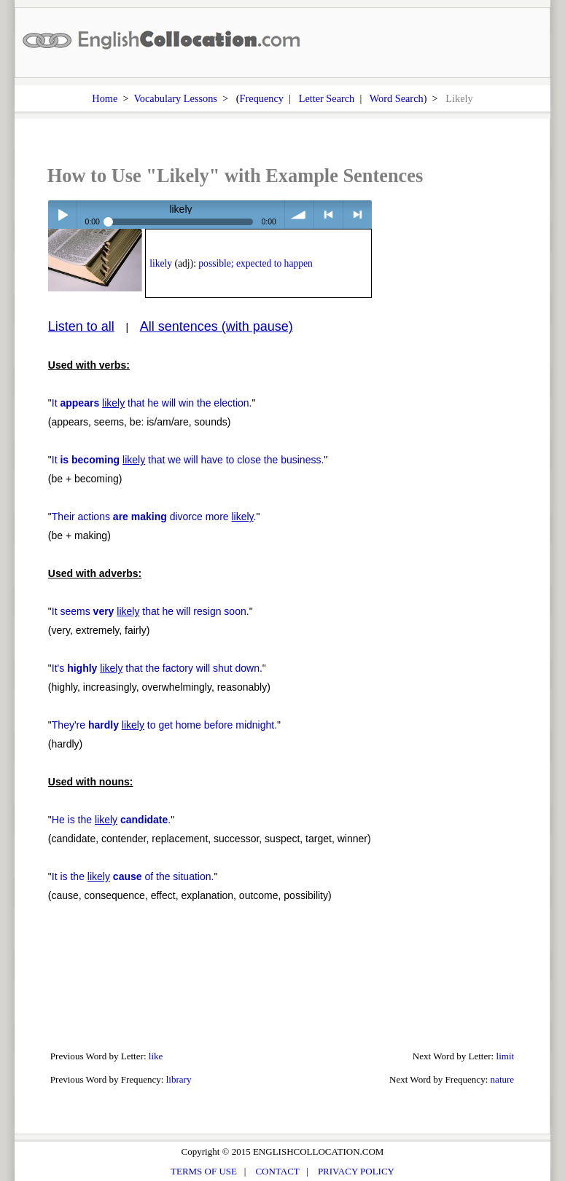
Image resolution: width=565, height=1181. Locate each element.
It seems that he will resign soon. (150, 611)
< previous (328, 214)
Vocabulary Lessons (175, 98)
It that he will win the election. (152, 403)
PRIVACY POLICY (356, 1171)
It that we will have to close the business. (188, 460)
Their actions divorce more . (154, 516)
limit (505, 1056)
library (179, 1079)
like (156, 1056)
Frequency (262, 98)
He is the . (111, 819)
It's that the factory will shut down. (157, 668)
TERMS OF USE (204, 1171)
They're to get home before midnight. (164, 725)
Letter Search (327, 98)
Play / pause (62, 214)
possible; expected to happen (255, 263)
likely (160, 263)
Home (104, 98)
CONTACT (277, 1171)
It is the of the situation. (133, 876)
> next (357, 214)
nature (503, 1079)
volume (299, 214)
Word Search (397, 98)
